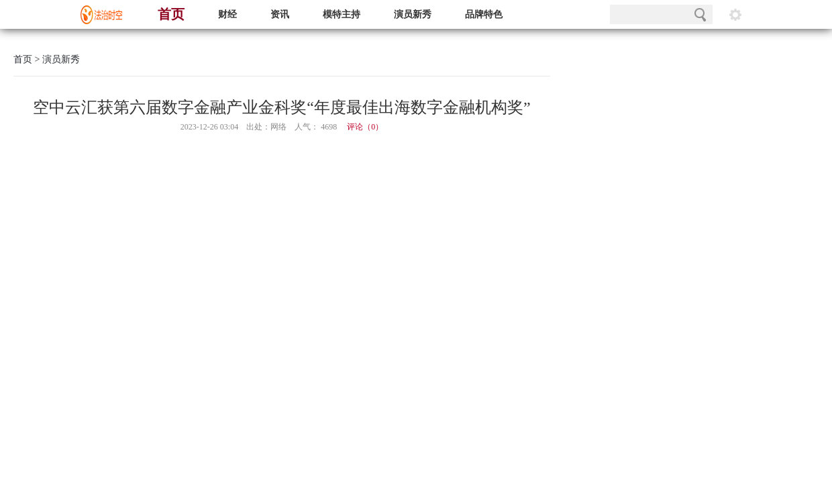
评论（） (365, 126)
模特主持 (341, 14)
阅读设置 (735, 14)
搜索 (700, 14)
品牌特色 (484, 14)
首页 (171, 14)
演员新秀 (412, 14)
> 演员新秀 (56, 59)
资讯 (279, 14)
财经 (227, 14)
